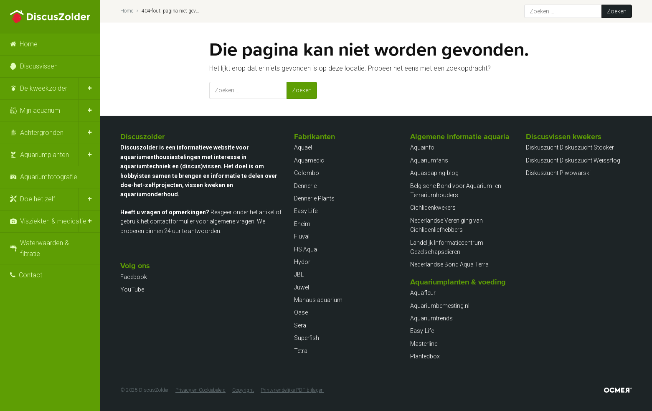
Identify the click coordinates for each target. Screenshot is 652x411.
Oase (301, 312)
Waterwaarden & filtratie (44, 248)
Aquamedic (309, 160)
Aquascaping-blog (434, 173)
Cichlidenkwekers (433, 207)
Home (29, 44)
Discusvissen (39, 66)
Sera (300, 325)
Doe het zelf (37, 199)
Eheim (302, 224)
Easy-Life (422, 330)
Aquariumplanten (44, 155)
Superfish (306, 338)
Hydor (302, 262)
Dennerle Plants (314, 198)
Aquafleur (423, 292)
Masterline (423, 343)
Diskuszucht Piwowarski (558, 173)
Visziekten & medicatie (53, 221)
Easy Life (305, 211)
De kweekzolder (43, 88)
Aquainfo (422, 147)
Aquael (303, 147)
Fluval (302, 236)
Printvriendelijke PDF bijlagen (292, 390)
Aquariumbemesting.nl (439, 305)
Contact (30, 275)
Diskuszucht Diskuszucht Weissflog (573, 160)
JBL (299, 274)
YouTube (132, 289)
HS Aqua (305, 249)
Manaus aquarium (318, 300)
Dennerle (305, 186)
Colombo (306, 173)
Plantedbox (425, 356)
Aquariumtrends (431, 318)
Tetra (300, 351)
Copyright (243, 390)
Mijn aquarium (40, 110)
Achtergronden (41, 133)
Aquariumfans (429, 160)
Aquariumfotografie (48, 177)
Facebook (133, 277)
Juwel (301, 287)
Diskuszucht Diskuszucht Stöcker (570, 147)
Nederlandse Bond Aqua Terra (449, 264)
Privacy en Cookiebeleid (200, 390)
